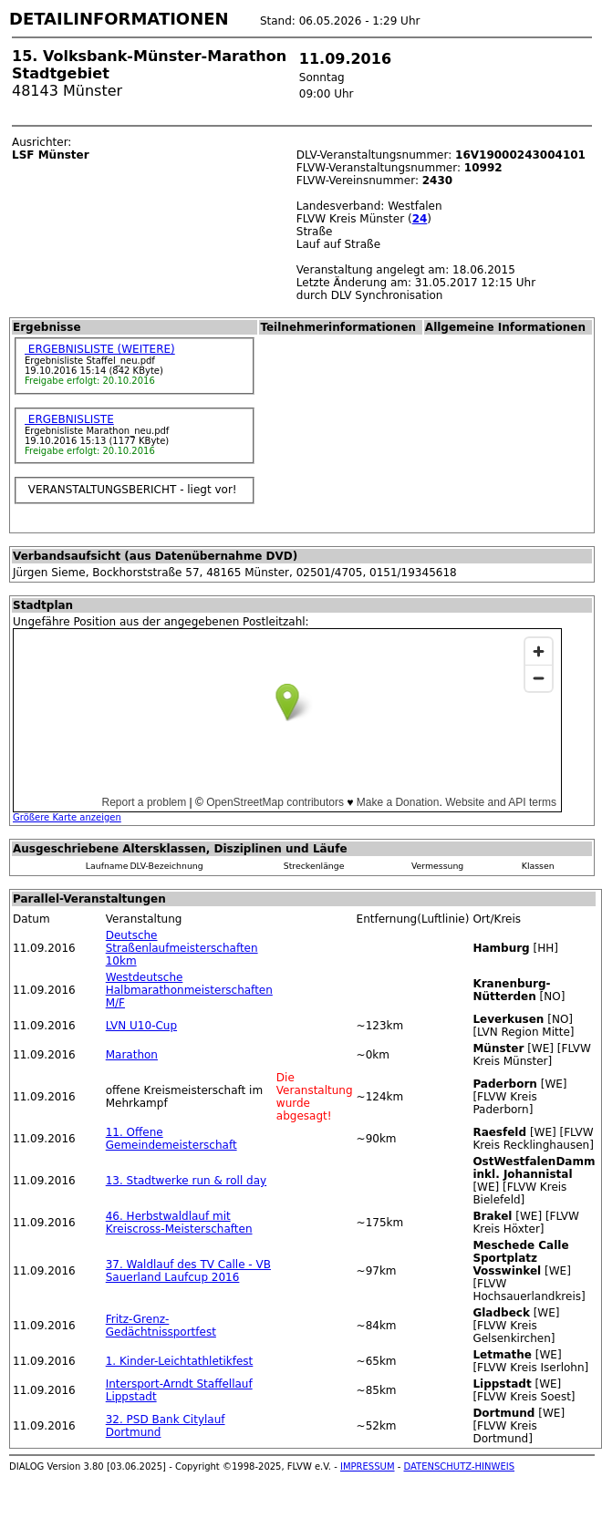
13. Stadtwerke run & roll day (186, 1180)
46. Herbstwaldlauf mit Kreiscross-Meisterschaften (179, 1222)
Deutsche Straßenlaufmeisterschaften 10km (182, 948)
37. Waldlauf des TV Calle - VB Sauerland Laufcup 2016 (188, 1271)
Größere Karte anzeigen (67, 817)
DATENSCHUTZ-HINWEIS (459, 1466)
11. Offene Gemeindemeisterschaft (171, 1138)
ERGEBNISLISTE (69, 419)
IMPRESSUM (367, 1466)
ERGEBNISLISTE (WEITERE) (100, 349)
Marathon (132, 1054)
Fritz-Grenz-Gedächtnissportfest (161, 1325)
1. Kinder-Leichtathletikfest (180, 1361)
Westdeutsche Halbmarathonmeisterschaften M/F (189, 990)
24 (420, 218)
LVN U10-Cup (141, 1025)
